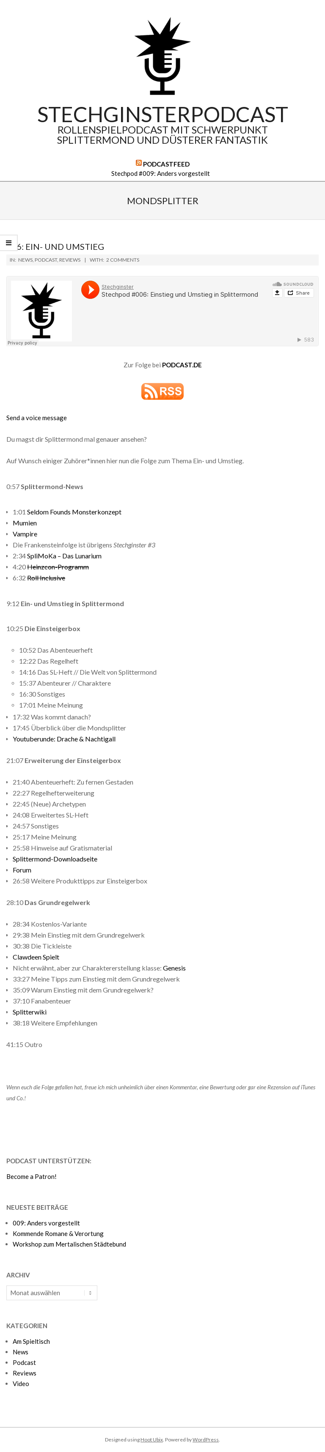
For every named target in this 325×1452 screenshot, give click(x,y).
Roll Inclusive (46, 578)
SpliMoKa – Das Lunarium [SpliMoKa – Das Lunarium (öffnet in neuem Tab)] (64, 556)
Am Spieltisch (31, 1341)
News (25, 260)
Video (21, 1383)
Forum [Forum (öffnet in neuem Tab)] (22, 870)
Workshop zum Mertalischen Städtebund (69, 1244)
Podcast (46, 260)
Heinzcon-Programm (58, 567)
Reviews (69, 260)
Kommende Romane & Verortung (58, 1233)
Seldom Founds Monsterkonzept (74, 512)
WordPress (206, 1439)
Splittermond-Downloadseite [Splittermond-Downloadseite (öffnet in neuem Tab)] (55, 859)
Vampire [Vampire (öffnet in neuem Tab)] (25, 534)
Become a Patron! (31, 1176)
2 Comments (122, 260)
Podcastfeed (166, 164)
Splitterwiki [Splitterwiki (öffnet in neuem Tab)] (30, 1012)
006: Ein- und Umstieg (55, 246)
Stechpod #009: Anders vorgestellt (160, 173)
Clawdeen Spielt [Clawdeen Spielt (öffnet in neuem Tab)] (36, 957)
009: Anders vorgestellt (46, 1223)
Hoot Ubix (151, 1439)
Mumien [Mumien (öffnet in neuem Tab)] (25, 523)
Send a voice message (36, 417)
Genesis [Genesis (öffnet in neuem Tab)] (174, 968)
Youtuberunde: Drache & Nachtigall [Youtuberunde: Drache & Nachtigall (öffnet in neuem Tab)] (64, 739)
